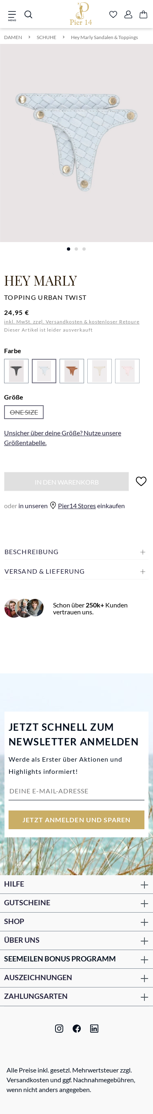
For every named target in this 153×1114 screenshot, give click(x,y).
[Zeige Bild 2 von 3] (76, 249)
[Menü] (14, 15)
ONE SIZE (27, 413)
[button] (76, 552)
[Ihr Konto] (128, 15)
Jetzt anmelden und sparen (76, 819)
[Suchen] (28, 15)
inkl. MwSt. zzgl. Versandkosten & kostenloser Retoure (72, 322)
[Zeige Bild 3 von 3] (84, 249)
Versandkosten (28, 1079)
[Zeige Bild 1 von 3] (68, 249)
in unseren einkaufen (64, 505)
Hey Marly (40, 280)
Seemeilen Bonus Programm (60, 958)
